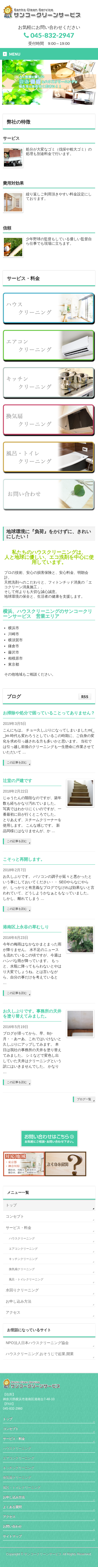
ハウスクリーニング (22, 1238)
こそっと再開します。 (24, 859)
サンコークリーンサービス (43, 1554)
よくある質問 (12, 1507)
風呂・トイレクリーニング (26, 1279)
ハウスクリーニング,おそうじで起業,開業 (40, 1354)
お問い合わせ (12, 1526)
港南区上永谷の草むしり (26, 927)
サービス (11, 138)
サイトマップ (12, 1536)
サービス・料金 (18, 1228)
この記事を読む (17, 762)
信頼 (7, 228)
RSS (84, 696)
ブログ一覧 (84, 1099)
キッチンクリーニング (23, 1258)
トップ (11, 1205)
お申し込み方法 (18, 1301)
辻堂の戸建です (17, 780)
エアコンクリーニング (23, 1248)
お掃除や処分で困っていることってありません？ (49, 713)
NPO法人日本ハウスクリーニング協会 (37, 1343)
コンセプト (15, 1216)
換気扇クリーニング (22, 1269)
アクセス (13, 1312)
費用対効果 (13, 183)
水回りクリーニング (22, 1290)
